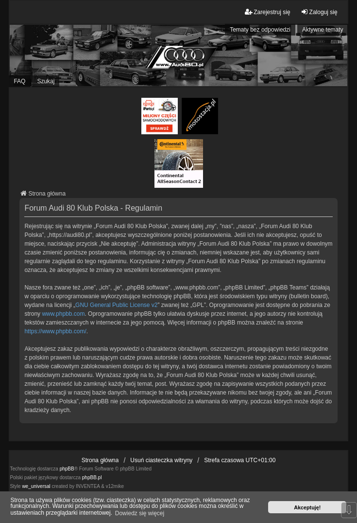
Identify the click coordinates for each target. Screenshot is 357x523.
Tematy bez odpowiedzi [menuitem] (260, 29)
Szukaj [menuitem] (45, 81)
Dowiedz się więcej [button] (139, 513)
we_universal (36, 486)
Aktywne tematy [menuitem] (322, 29)
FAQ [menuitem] (19, 81)
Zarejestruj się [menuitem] (267, 12)
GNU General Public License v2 (116, 305)
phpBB (67, 468)
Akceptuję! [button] (307, 507)
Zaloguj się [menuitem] (319, 12)
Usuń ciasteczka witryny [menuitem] (161, 460)
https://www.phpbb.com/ (55, 331)
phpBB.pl (92, 477)
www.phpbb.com (63, 313)
